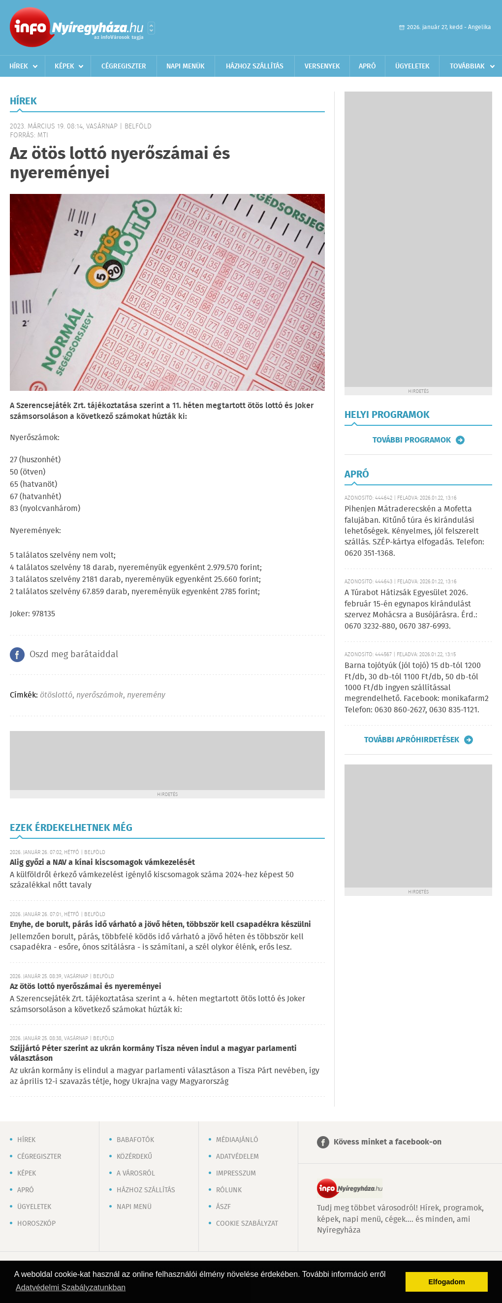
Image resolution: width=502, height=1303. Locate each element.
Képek (64, 66)
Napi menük (185, 66)
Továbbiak (467, 66)
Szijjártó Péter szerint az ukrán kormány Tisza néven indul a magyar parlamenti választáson (153, 1054)
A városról (136, 1173)
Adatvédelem (237, 1156)
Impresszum (236, 1173)
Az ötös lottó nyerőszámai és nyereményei (85, 987)
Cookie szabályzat (247, 1223)
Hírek (18, 66)
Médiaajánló (237, 1140)
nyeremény (146, 695)
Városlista (151, 28)
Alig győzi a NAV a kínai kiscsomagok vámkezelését (102, 863)
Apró (367, 66)
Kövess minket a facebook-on (387, 1142)
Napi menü (134, 1207)
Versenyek (322, 66)
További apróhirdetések (411, 739)
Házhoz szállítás (254, 66)
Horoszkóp (36, 1223)
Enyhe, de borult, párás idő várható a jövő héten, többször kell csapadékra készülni (160, 925)
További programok (412, 440)
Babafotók (135, 1140)
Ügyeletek (412, 66)
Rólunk (229, 1190)
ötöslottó (56, 695)
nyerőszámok (99, 695)
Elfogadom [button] (447, 1282)
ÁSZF (223, 1207)
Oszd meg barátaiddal (74, 655)
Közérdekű (134, 1156)
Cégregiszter (123, 66)
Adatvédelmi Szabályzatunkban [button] (71, 1287)
